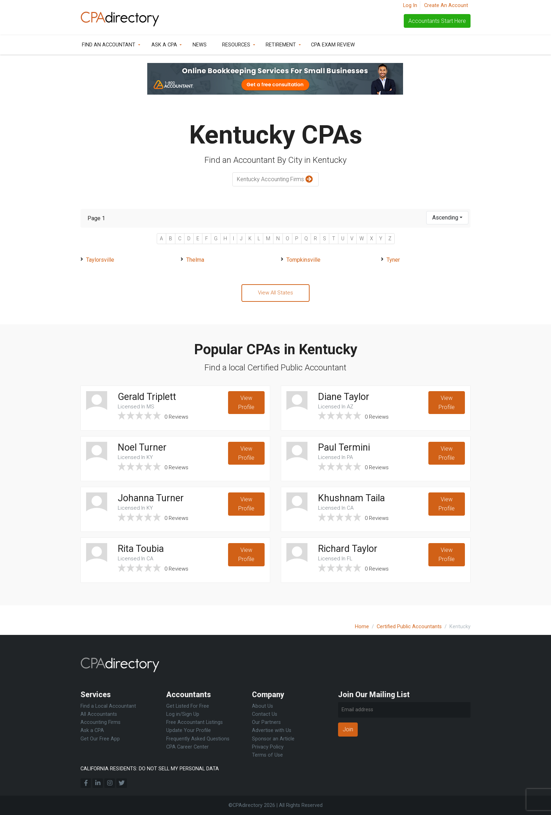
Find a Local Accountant (108, 706)
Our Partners (266, 722)
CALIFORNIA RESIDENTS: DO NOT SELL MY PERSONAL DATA (149, 769)
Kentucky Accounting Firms (276, 179)
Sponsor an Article (273, 739)
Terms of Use (267, 755)
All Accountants (98, 714)
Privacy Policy (268, 747)
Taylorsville (100, 259)
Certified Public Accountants (409, 627)
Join (348, 729)
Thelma (195, 259)
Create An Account (446, 5)
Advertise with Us (271, 730)
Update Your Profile (188, 730)
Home (362, 627)
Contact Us (264, 714)
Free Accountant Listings (194, 722)
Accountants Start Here (437, 21)
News (200, 45)
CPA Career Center (187, 747)
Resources (236, 45)
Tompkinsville (303, 259)
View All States (275, 293)
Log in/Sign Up (182, 714)
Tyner (393, 259)
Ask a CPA (164, 45)
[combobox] (447, 218)
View (246, 404)
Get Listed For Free (187, 706)
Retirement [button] (281, 45)
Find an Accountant (108, 45)
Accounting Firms (100, 722)
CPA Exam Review (333, 45)
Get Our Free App (100, 739)
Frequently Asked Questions (197, 739)
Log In (410, 5)
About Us (262, 706)
